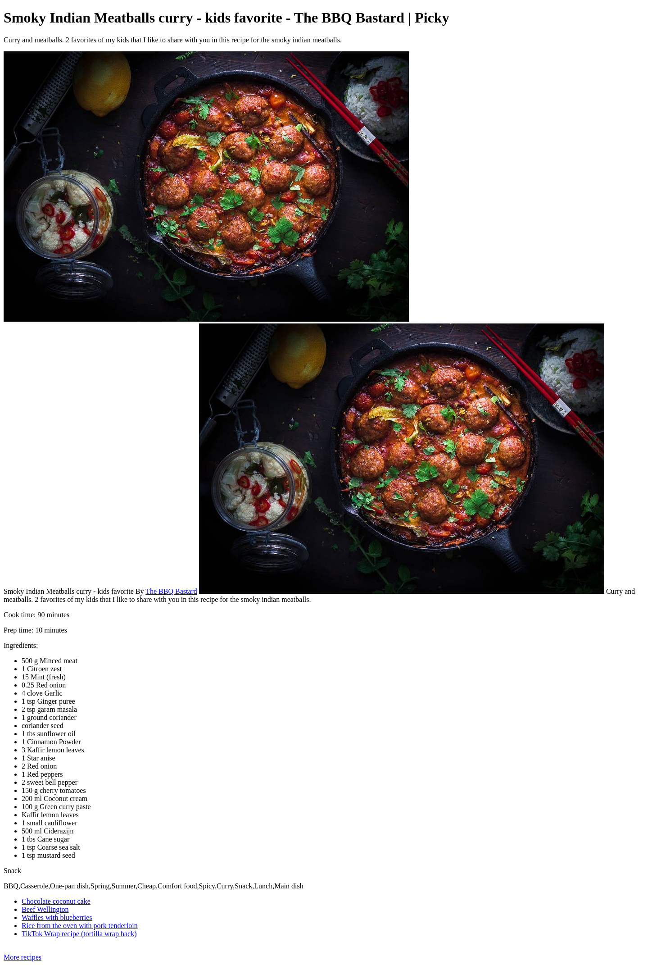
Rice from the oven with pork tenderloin (80, 925)
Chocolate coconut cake (56, 901)
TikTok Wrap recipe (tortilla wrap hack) (79, 934)
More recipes (22, 957)
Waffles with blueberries (57, 917)
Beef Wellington (45, 909)
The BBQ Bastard (171, 591)
